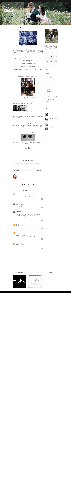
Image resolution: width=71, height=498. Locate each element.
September (48, 81)
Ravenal (48, 103)
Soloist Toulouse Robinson (51, 99)
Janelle (17, 224)
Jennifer (18, 203)
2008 (47, 108)
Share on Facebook (19, 162)
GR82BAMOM (18, 211)
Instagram (56, 57)
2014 (46, 69)
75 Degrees (48, 94)
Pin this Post (37, 162)
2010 (46, 74)
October (48, 80)
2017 (46, 66)
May (47, 86)
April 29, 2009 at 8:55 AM (19, 212)
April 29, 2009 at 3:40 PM (19, 225)
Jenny (17, 232)
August (48, 82)
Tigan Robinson (22, 174)
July (47, 84)
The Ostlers (18, 193)
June (47, 85)
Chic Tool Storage (51, 113)
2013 (46, 70)
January (48, 107)
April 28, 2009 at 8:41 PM (19, 204)
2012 (46, 72)
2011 (46, 73)
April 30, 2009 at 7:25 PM (19, 233)
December (48, 77)
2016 (46, 68)
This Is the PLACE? (50, 91)
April (47, 88)
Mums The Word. (51, 127)
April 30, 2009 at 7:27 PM (19, 244)
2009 (47, 76)
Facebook (47, 57)
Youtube (56, 60)
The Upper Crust (49, 89)
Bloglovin (51, 60)
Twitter (52, 57)
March (48, 104)
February (48, 105)
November (48, 78)
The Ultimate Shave (50, 101)
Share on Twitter (29, 162)
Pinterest (47, 60)
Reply (41, 207)
